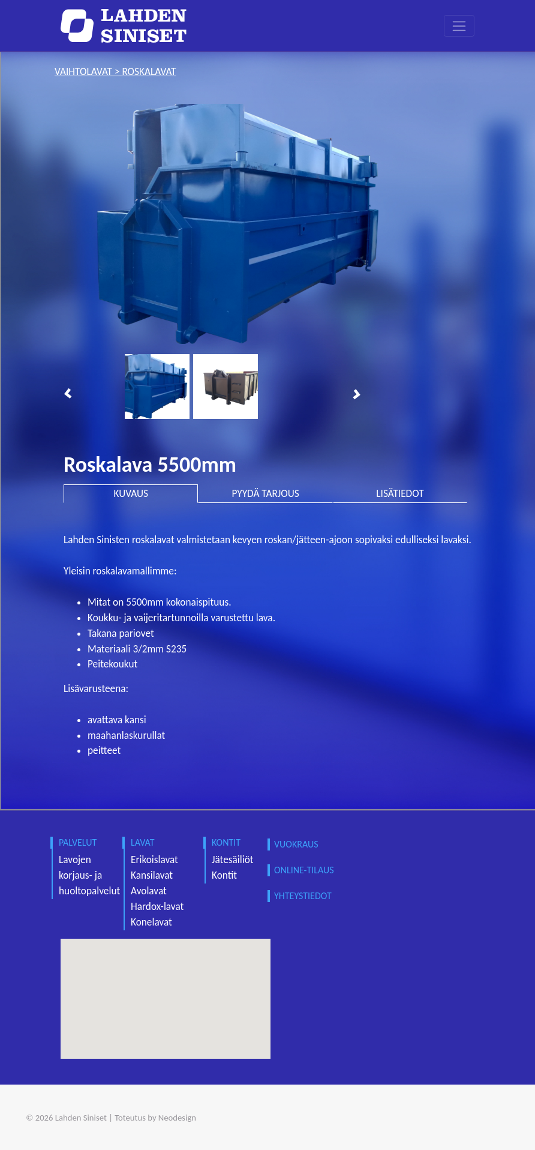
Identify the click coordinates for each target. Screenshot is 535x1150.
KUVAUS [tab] (130, 493)
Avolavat (149, 891)
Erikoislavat (154, 859)
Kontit (224, 875)
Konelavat (151, 922)
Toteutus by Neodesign (155, 1117)
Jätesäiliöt (233, 859)
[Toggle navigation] (459, 26)
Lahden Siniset (81, 1117)
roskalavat (149, 71)
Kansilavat (152, 875)
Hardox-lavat (157, 906)
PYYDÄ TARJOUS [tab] (265, 493)
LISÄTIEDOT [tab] (399, 493)
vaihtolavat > (88, 71)
